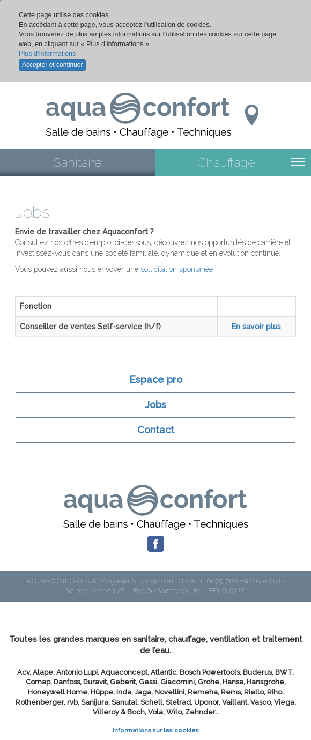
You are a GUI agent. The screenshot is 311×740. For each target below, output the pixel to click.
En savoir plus (256, 326)
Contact (155, 429)
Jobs (155, 404)
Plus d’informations (47, 53)
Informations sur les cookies (156, 730)
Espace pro (155, 379)
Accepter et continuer (52, 65)
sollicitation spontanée (176, 269)
